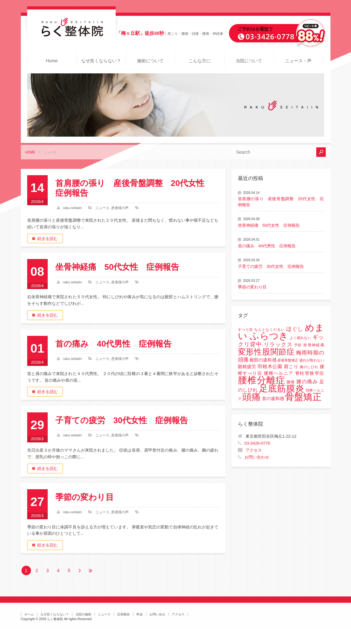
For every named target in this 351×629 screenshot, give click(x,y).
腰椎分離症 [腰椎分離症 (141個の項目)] (261, 380)
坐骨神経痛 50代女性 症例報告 (117, 267)
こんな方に (200, 60)
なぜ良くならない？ (101, 60)
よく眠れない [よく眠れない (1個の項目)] (300, 338)
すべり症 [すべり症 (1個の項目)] (245, 329)
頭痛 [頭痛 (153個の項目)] (251, 397)
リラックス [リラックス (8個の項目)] (278, 345)
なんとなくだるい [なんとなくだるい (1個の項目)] (269, 329)
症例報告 (123, 614)
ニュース (102, 208)
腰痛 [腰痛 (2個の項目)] (291, 382)
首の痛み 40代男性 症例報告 (113, 343)
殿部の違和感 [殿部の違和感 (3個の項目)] (263, 360)
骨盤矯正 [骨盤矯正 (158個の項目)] (303, 397)
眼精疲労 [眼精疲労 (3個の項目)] (247, 366)
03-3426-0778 (257, 443)
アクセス (253, 450)
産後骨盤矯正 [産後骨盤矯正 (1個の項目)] (287, 360)
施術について (150, 60)
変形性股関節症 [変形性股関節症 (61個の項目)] (266, 351)
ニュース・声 (298, 60)
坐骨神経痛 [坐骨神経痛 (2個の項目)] (313, 345)
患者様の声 (120, 208)
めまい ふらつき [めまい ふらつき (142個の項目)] (281, 332)
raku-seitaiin (72, 208)
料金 (139, 614)
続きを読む (47, 238)
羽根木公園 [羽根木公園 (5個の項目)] (269, 366)
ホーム (29, 614)
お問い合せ (157, 614)
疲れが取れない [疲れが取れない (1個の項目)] (312, 360)
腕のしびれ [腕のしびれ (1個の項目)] (309, 367)
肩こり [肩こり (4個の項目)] (291, 366)
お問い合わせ (257, 457)
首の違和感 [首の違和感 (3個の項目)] (273, 398)
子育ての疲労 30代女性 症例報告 (121, 420)
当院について (249, 60)
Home (51, 60)
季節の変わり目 (84, 497)
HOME (30, 152)
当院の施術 (83, 614)
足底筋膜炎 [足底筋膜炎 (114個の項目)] (282, 388)
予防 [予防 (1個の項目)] (298, 345)
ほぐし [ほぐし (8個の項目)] (294, 329)
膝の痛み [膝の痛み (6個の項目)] (307, 381)
